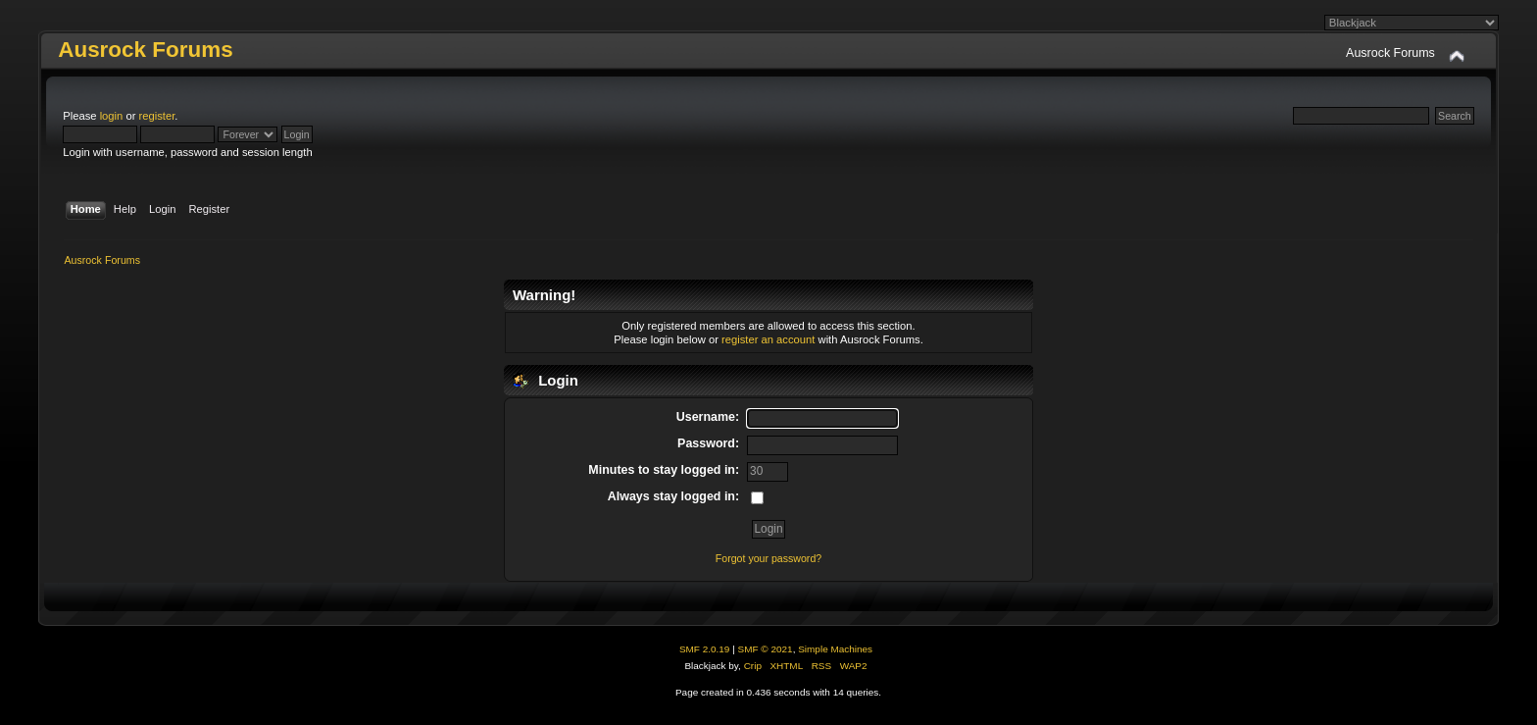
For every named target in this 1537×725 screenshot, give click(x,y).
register (157, 116)
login (112, 116)
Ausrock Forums (145, 49)
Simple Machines (835, 649)
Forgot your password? (768, 558)
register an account (768, 339)
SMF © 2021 (765, 649)
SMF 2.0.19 (704, 649)
